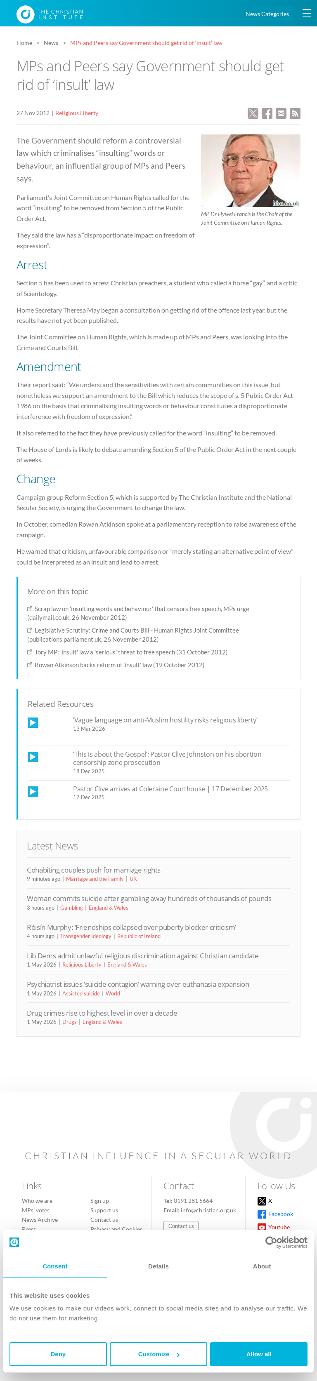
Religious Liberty (76, 112)
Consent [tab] (55, 1266)
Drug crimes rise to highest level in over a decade (102, 1013)
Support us (104, 1210)
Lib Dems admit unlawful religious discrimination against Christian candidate (143, 955)
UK (133, 878)
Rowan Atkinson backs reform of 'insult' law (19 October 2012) (120, 664)
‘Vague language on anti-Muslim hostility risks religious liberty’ (165, 720)
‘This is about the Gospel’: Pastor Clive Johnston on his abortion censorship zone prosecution (167, 758)
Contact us (104, 1219)
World (113, 993)
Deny (58, 1353)
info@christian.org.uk (208, 1210)
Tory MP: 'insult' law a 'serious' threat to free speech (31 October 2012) (131, 652)
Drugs (69, 1022)
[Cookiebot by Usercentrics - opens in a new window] (271, 1242)
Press (29, 1229)
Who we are (37, 1200)
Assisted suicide (81, 993)
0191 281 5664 (193, 1200)
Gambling (71, 907)
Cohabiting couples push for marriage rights (94, 870)
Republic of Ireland (139, 936)
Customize (159, 1353)
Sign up (99, 1200)
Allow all (259, 1353)
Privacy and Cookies (116, 1229)
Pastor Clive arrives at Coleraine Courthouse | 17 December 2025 (170, 788)
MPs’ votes (36, 1210)
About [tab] (262, 1266)
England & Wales (108, 907)
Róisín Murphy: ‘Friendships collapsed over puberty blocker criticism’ (131, 927)
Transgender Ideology (85, 936)
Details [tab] (158, 1266)
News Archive (40, 1219)
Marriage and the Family (95, 878)
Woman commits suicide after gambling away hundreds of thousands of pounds (149, 898)
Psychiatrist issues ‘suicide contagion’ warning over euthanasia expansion (138, 984)
